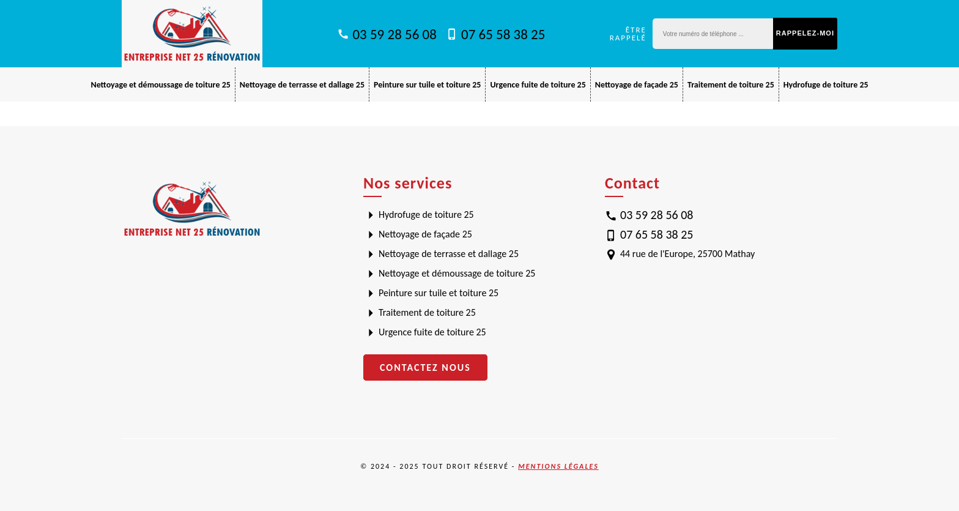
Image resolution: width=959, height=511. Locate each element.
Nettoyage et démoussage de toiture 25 (160, 85)
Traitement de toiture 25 (730, 85)
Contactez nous (425, 367)
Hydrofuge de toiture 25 (825, 85)
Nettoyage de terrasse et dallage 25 (302, 85)
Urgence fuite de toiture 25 (537, 85)
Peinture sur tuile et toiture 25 (427, 85)
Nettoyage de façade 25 (636, 85)
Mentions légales (558, 466)
